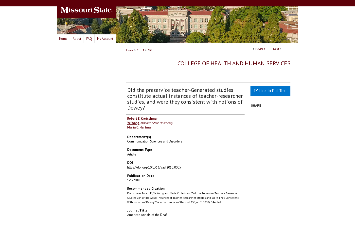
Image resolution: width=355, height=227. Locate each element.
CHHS (140, 50)
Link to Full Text (270, 91)
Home (129, 50)
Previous (260, 49)
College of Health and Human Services (234, 63)
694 (150, 50)
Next (276, 49)
